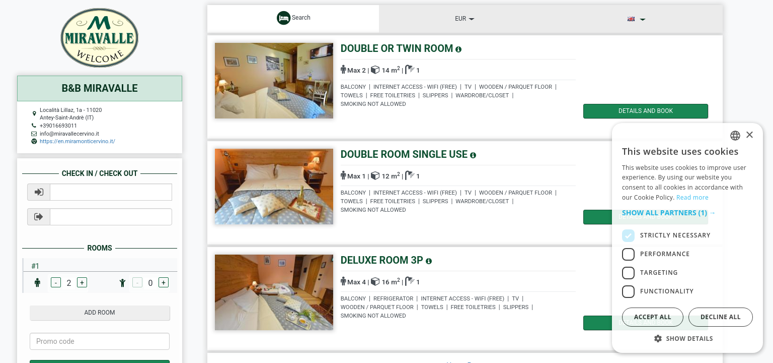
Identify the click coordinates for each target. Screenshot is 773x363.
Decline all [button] (721, 317)
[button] (687, 213)
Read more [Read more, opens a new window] (692, 197)
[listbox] (735, 136)
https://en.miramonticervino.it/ (77, 141)
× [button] (749, 135)
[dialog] (687, 238)
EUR (465, 18)
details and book (626, 110)
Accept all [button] (652, 317)
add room (100, 312)
